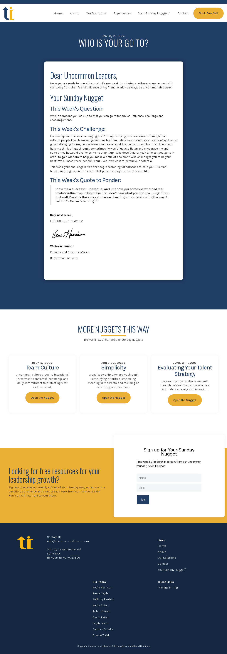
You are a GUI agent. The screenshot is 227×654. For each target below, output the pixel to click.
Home (58, 13)
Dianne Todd (101, 635)
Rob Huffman (101, 611)
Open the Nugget (42, 397)
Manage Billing (168, 587)
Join (143, 499)
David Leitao (101, 617)
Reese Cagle (100, 593)
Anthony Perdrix (103, 599)
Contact (183, 13)
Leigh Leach (100, 623)
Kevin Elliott (101, 605)
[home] (8, 13)
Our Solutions (96, 13)
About (74, 13)
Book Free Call (208, 13)
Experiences (122, 13)
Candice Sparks (103, 629)
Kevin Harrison (102, 587)
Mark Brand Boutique (139, 646)
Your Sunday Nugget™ (154, 13)
